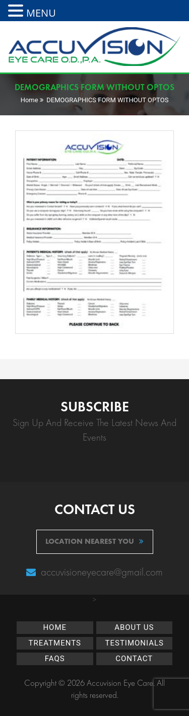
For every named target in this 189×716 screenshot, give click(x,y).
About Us (134, 627)
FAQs (55, 658)
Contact (134, 658)
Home (29, 100)
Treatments (55, 643)
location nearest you (94, 541)
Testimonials (134, 643)
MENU (41, 13)
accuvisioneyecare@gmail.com (100, 572)
